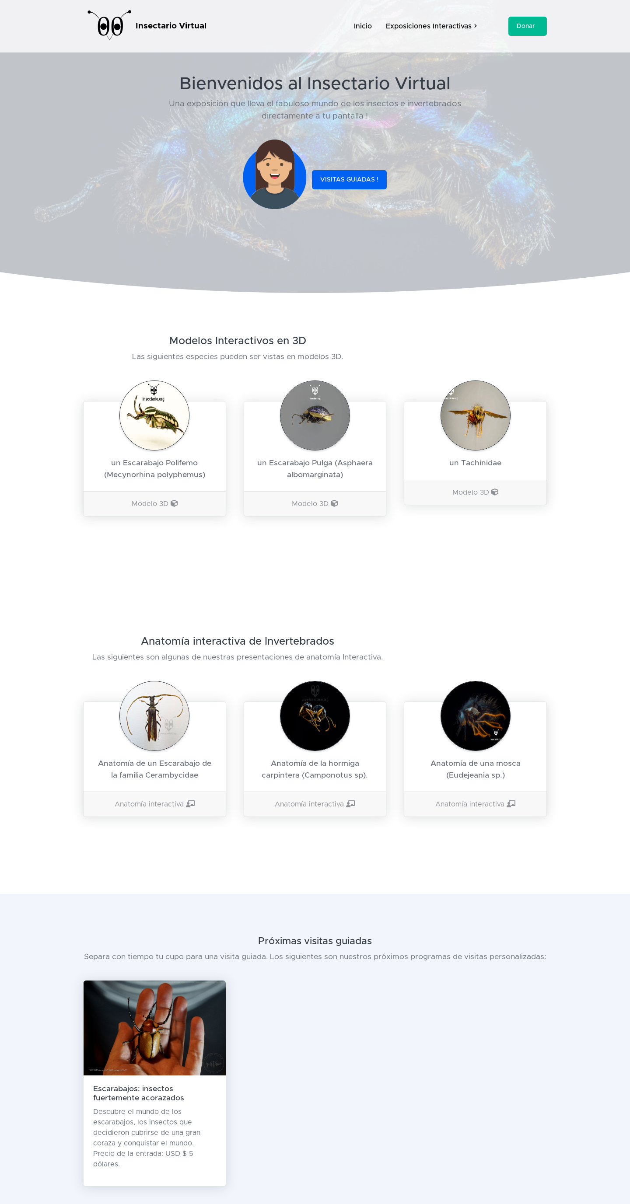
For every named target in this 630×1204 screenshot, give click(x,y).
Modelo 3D (155, 503)
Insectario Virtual (171, 26)
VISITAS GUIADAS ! (349, 180)
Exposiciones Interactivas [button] (431, 26)
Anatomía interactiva (155, 804)
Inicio (363, 26)
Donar (526, 26)
